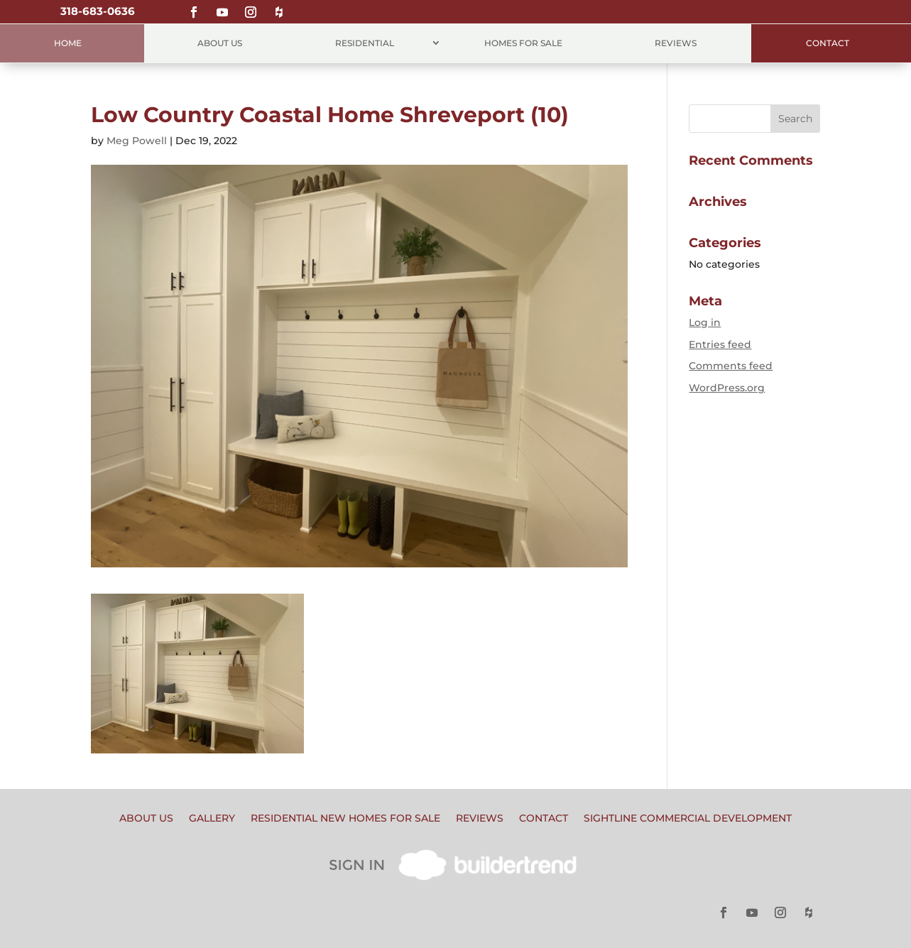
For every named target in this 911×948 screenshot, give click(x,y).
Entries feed (720, 344)
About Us (219, 43)
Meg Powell (137, 140)
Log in (705, 322)
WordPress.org (727, 387)
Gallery (212, 818)
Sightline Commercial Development (688, 818)
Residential (364, 43)
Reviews (676, 43)
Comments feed (731, 365)
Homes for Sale (523, 43)
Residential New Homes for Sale (345, 818)
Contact (827, 43)
